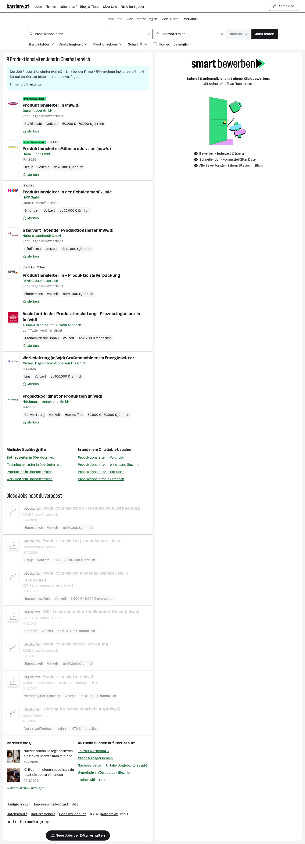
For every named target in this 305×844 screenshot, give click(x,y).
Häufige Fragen (18, 804)
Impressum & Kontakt (51, 804)
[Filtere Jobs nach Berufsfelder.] (44, 45)
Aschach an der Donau (41, 338)
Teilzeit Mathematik (93, 751)
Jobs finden (264, 34)
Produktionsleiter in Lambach (101, 479)
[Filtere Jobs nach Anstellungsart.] (76, 45)
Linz (27, 376)
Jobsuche (114, 19)
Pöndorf (30, 631)
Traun (28, 167)
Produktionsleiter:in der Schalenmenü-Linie (67, 191)
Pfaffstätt (32, 249)
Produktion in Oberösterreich (30, 472)
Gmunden (31, 210)
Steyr (28, 560)
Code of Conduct (72, 814)
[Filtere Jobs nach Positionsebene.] (110, 45)
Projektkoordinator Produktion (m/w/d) (62, 396)
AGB (75, 804)
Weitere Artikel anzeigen (25, 788)
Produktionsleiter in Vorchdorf (102, 457)
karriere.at (125, 743)
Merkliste (191, 19)
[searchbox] (89, 34)
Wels (47, 598)
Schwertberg (34, 415)
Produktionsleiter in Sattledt (101, 472)
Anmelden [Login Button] (283, 6)
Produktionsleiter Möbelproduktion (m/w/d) (67, 148)
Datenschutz (17, 814)
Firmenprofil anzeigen (26, 84)
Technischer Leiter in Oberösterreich (35, 465)
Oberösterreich (75, 59)
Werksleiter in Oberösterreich (30, 479)
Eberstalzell (33, 294)
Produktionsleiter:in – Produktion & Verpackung (71, 275)
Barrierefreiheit (43, 814)
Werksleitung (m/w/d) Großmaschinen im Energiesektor (78, 357)
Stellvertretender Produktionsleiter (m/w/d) (68, 230)
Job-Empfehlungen (142, 19)
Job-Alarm (170, 19)
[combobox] (89, 34)
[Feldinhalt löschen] (148, 34)
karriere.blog (19, 743)
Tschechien (33, 598)
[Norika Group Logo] (28, 823)
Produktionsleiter (27, 59)
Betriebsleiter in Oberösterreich (32, 457)
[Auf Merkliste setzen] (31, 131)
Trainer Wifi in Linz (91, 780)
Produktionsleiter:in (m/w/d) (51, 105)
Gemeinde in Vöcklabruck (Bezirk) (104, 773)
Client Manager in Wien (95, 758)
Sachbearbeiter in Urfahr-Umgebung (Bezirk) (112, 765)
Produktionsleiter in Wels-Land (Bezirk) (108, 465)
